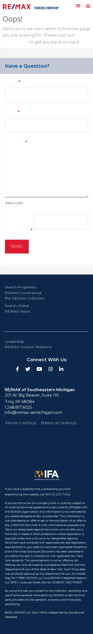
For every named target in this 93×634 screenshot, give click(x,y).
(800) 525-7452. (58, 494)
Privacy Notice (20, 423)
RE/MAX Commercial (23, 293)
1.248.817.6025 (18, 407)
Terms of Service (59, 423)
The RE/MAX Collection (25, 298)
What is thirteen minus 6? (21, 223)
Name (12, 82)
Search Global (17, 305)
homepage (15, 42)
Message (16, 142)
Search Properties (20, 287)
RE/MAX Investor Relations (28, 347)
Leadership (14, 341)
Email (12, 112)
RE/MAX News (17, 311)
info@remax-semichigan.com (33, 412)
